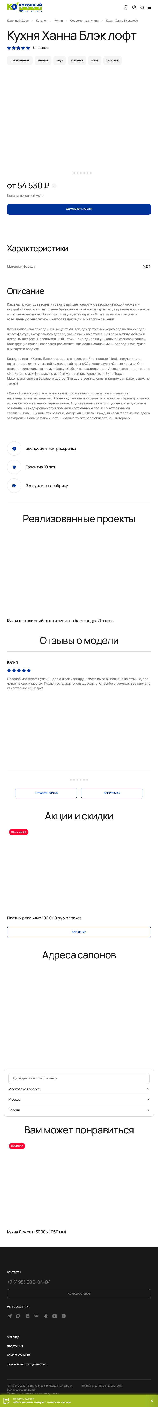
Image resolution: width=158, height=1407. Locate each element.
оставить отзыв (46, 793)
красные (113, 60)
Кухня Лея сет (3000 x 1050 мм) (36, 1232)
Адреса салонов (79, 1293)
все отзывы (112, 793)
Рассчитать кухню (79, 209)
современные (19, 60)
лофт (94, 60)
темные (43, 60)
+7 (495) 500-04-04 (29, 1281)
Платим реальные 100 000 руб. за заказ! (45, 918)
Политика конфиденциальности (102, 1385)
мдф (60, 60)
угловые (77, 60)
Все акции (79, 932)
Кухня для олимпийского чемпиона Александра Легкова (60, 620)
